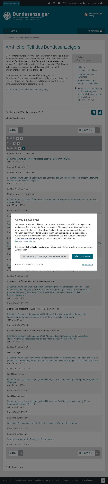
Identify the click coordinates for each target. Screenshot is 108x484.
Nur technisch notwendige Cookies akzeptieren (44, 256)
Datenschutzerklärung (25, 241)
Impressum (87, 264)
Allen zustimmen (82, 256)
